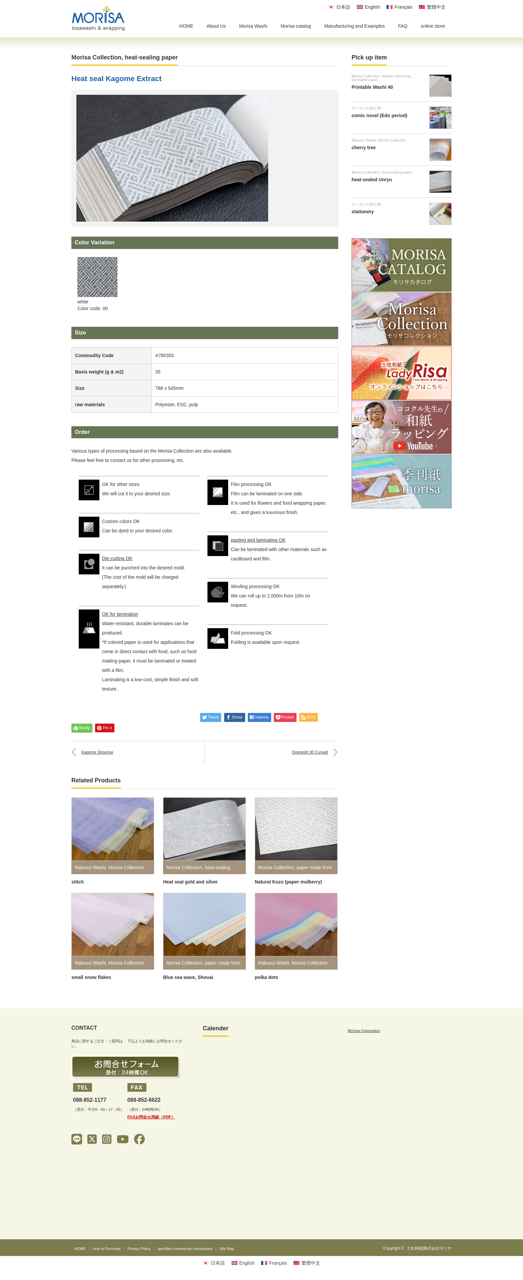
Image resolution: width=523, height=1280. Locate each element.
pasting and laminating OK (258, 540)
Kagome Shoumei (97, 752)
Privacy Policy (139, 1249)
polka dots (266, 977)
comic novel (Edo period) (379, 115)
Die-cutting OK (117, 558)
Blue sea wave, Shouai (188, 977)
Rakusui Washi (90, 867)
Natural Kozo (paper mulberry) (288, 881)
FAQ (403, 26)
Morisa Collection (96, 57)
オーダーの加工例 (366, 108)
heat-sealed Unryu (372, 179)
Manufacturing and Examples (354, 26)
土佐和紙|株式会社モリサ (429, 1248)
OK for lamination (120, 614)
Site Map (226, 1249)
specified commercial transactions (184, 1249)
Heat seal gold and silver (190, 881)
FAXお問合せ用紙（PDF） (151, 1117)
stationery (363, 211)
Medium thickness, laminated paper (382, 78)
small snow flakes (91, 977)
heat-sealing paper (151, 57)
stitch (77, 881)
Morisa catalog (296, 26)
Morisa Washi (253, 26)
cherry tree (364, 147)
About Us (216, 26)
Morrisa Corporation (364, 1031)
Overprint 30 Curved (310, 752)
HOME (186, 26)
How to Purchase (107, 1249)
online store (433, 26)
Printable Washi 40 (372, 87)
